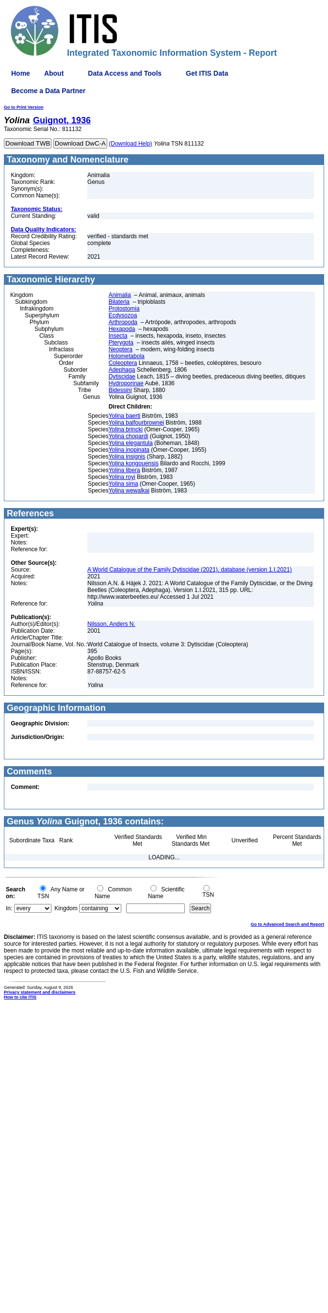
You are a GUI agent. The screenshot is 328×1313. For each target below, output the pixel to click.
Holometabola (127, 356)
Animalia (120, 295)
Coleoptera (123, 363)
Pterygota (121, 342)
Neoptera (120, 349)
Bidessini (120, 390)
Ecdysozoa (123, 315)
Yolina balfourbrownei (136, 422)
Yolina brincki (126, 429)
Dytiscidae (122, 376)
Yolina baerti (125, 415)
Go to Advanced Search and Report (287, 924)
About (54, 73)
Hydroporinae (126, 383)
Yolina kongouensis (134, 463)
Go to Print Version (24, 107)
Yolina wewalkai (129, 490)
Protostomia (124, 308)
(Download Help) (130, 143)
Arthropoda (123, 322)
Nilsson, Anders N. (111, 624)
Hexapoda (122, 329)
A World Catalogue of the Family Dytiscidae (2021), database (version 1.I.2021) (189, 569)
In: (9, 908)
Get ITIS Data (207, 73)
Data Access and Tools (125, 73)
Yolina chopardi (128, 436)
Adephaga (122, 369)
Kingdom (65, 908)
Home (20, 73)
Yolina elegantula (131, 443)
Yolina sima (123, 483)
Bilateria (119, 301)
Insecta (118, 335)
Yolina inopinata (129, 449)
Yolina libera (124, 470)
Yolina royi (122, 477)
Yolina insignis (127, 456)
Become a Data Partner (48, 91)
